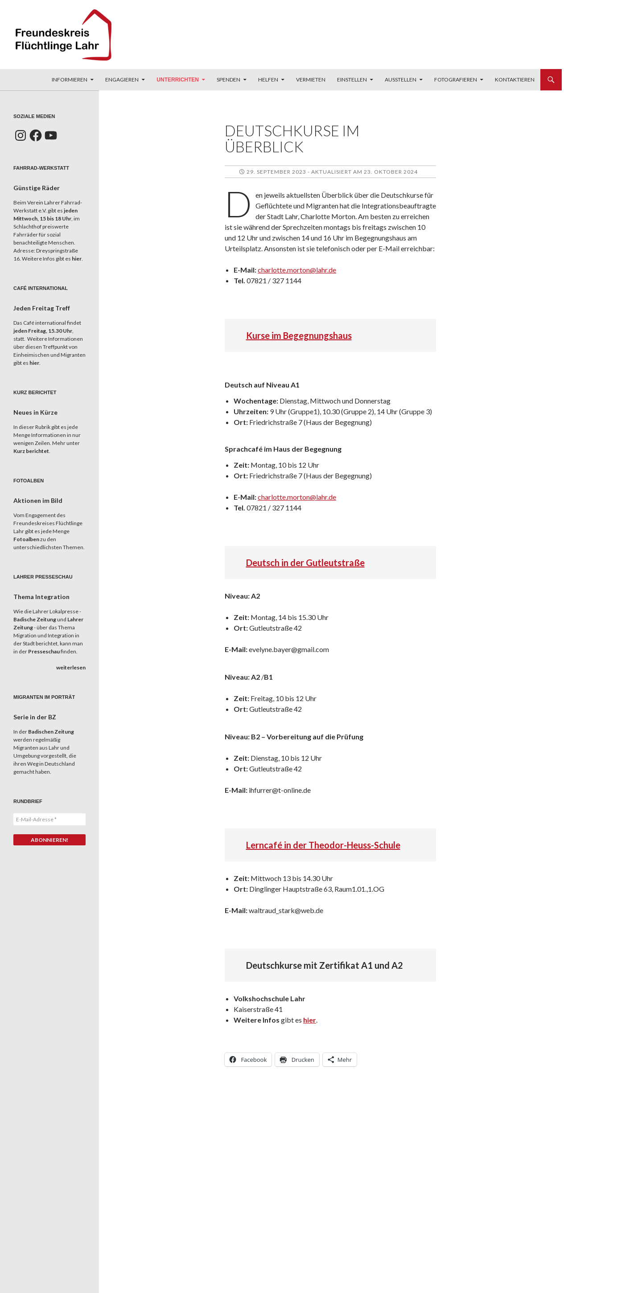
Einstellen (352, 79)
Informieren (69, 79)
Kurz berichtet (31, 451)
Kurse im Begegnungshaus (299, 335)
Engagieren (122, 79)
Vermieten (310, 79)
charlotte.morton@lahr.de (297, 269)
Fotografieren (455, 79)
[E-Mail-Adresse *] (49, 819)
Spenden (228, 79)
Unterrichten (177, 80)
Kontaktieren (515, 79)
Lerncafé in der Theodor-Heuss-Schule (323, 845)
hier (309, 1020)
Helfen (268, 79)
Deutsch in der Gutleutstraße (305, 562)
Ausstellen (400, 79)
